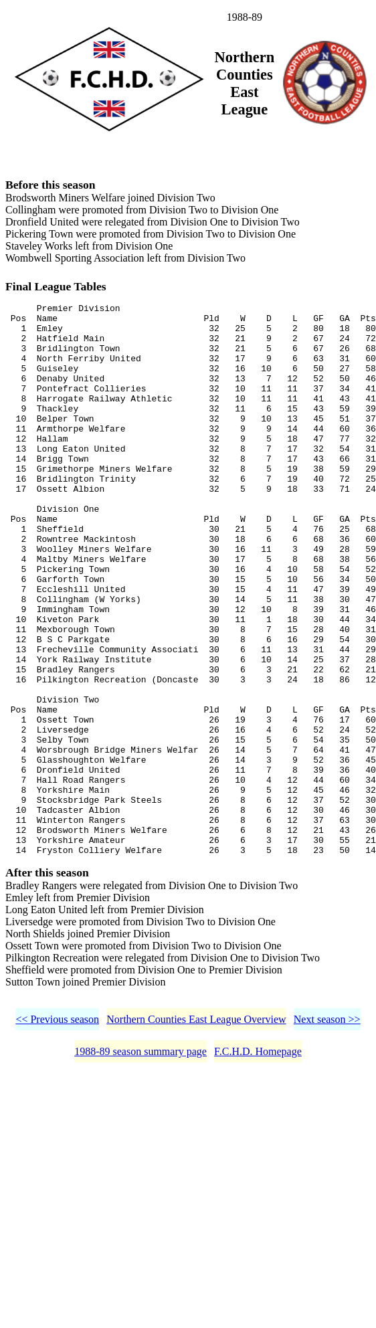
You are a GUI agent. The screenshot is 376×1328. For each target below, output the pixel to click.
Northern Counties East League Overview (196, 1133)
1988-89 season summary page (140, 1165)
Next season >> (327, 1133)
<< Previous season (57, 1133)
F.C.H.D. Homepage (258, 1165)
